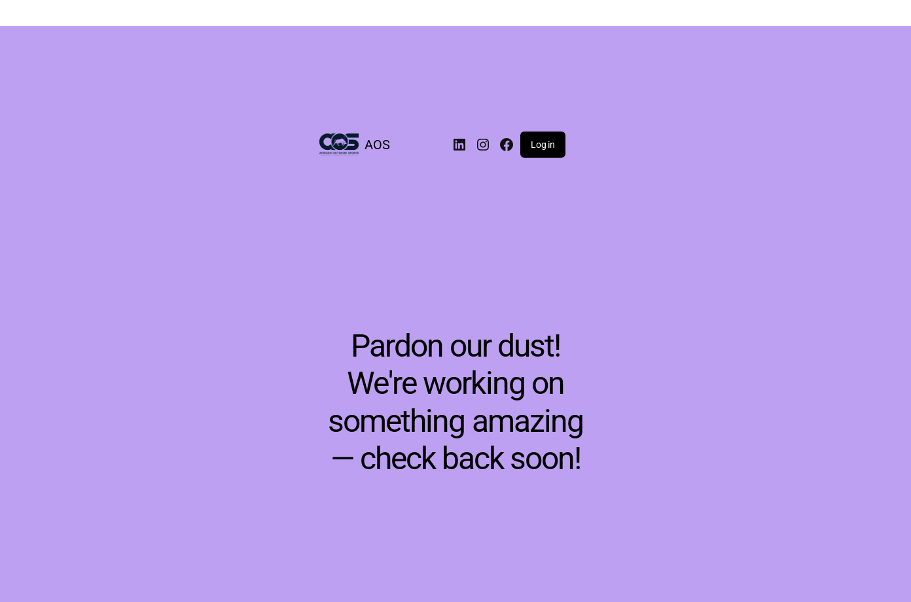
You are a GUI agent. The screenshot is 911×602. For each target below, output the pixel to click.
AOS (377, 144)
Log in (542, 144)
